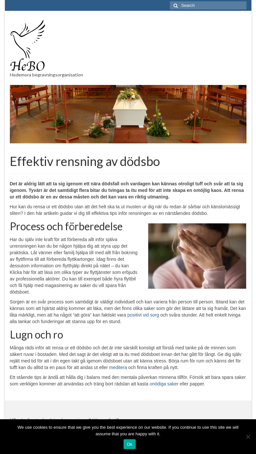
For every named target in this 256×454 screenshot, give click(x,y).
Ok (129, 444)
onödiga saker (164, 383)
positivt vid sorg (143, 315)
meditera (118, 367)
